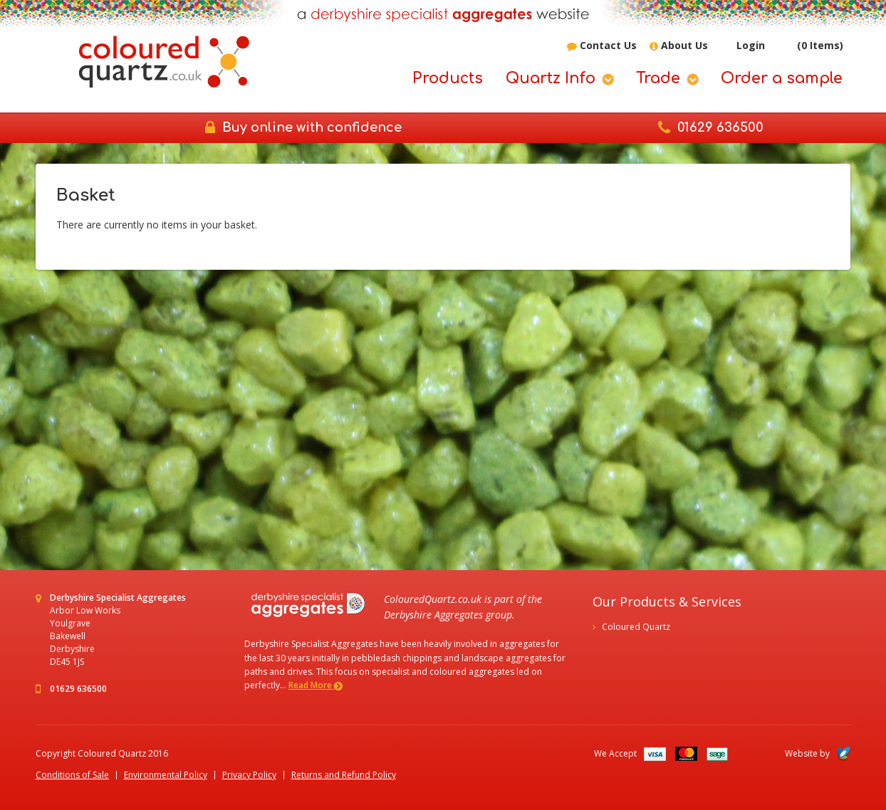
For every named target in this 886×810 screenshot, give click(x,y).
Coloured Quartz (636, 627)
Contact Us (602, 46)
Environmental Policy (165, 775)
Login (743, 46)
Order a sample (782, 78)
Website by (817, 753)
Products (447, 78)
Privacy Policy (249, 775)
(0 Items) (810, 46)
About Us (679, 46)
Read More (315, 685)
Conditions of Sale (72, 775)
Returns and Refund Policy (343, 775)
